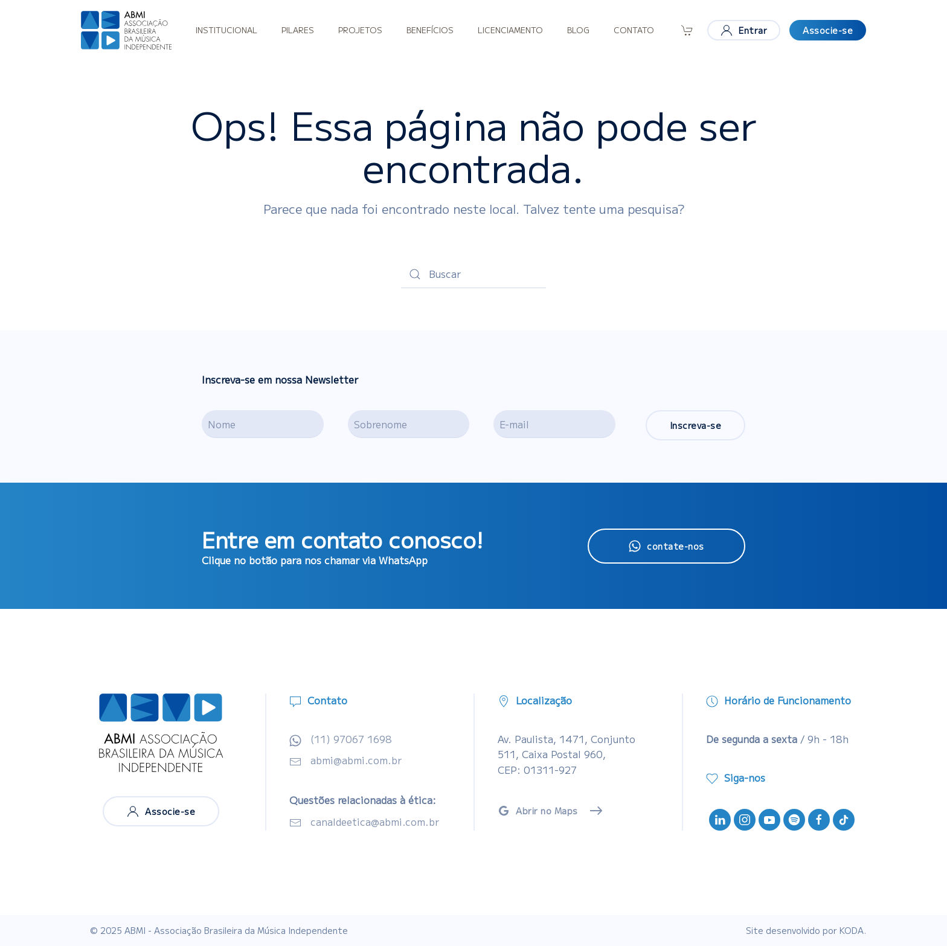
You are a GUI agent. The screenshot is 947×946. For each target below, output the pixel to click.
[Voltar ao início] (126, 30)
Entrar (744, 30)
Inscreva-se (696, 425)
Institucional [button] (226, 30)
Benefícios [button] (430, 30)
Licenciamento (510, 30)
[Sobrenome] (409, 424)
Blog (578, 30)
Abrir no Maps (538, 811)
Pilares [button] (297, 30)
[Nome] (263, 424)
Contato (634, 30)
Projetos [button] (360, 30)
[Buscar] (473, 274)
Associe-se (828, 30)
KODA (851, 930)
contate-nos (666, 546)
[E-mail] (554, 424)
